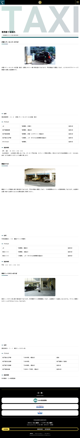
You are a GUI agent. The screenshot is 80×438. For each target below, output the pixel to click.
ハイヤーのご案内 (46, 422)
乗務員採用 (40, 429)
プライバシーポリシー (39, 433)
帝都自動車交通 (5, 35)
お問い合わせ (46, 424)
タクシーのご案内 (10, 35)
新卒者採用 (47, 429)
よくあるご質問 (40, 424)
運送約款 (31, 433)
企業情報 (51, 424)
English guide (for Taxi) (31, 424)
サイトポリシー (47, 433)
